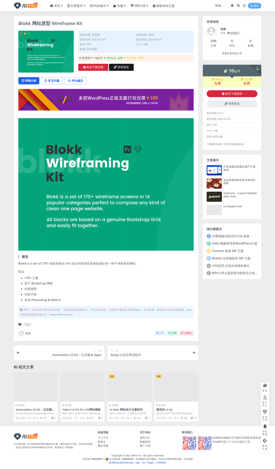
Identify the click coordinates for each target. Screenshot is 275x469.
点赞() (186, 333)
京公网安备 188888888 (119, 459)
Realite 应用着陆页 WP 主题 (231, 258)
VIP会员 (217, 79)
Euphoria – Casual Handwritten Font (240, 194)
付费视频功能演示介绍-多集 (231, 236)
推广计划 (145, 445)
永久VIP (246, 79)
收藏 (172, 333)
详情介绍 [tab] (29, 81)
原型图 (96, 34)
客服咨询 (145, 441)
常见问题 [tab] (52, 81)
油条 (24, 333)
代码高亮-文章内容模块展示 (231, 266)
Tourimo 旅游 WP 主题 (227, 251)
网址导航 (103, 445)
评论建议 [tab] (75, 81)
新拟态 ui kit (164, 409)
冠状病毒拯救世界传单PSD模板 (239, 181)
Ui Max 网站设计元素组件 (126, 409)
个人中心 (103, 437)
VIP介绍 (144, 437)
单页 (27, 324)
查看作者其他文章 (232, 53)
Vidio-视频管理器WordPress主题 (234, 243)
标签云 (102, 441)
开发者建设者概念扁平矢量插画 (239, 168)
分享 (160, 333)
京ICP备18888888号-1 (94, 459)
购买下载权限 (93, 67)
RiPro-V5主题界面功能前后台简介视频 (238, 273)
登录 (254, 5)
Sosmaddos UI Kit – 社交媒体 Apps (35, 411)
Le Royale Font (232, 206)
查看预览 (121, 67)
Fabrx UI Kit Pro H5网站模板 (82, 409)
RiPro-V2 (136, 455)
